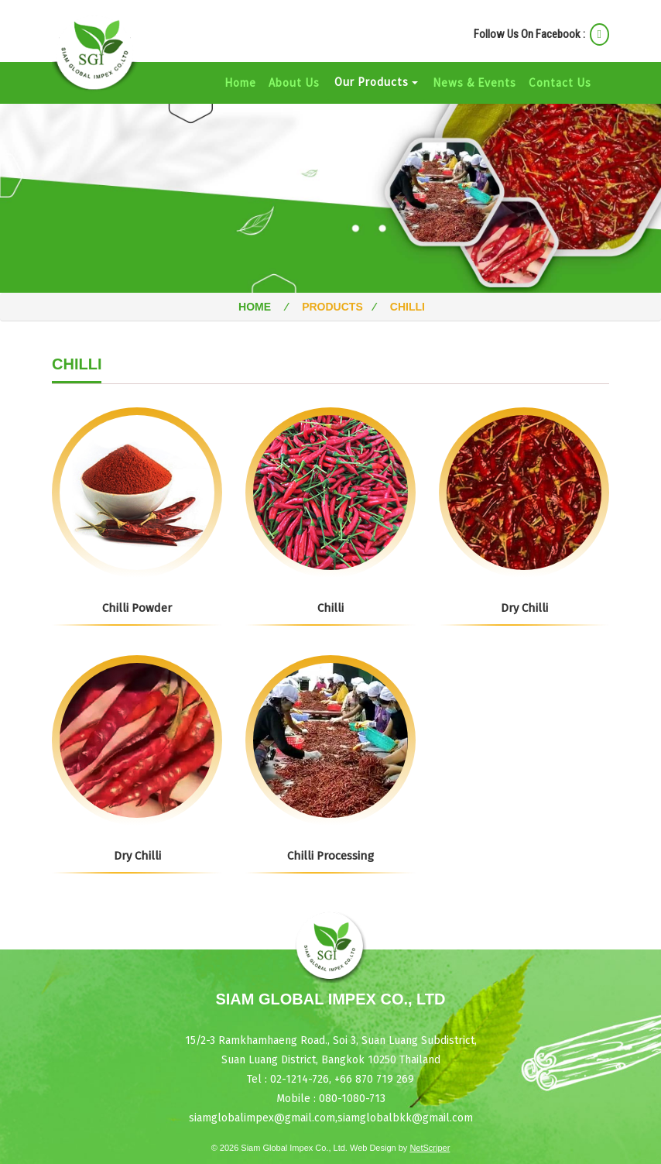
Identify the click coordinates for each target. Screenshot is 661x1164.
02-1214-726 (299, 1079)
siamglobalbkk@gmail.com (405, 1118)
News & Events (474, 82)
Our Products (376, 81)
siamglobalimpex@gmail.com (262, 1118)
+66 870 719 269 (372, 1079)
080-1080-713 (352, 1098)
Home (243, 82)
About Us (294, 82)
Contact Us (560, 82)
